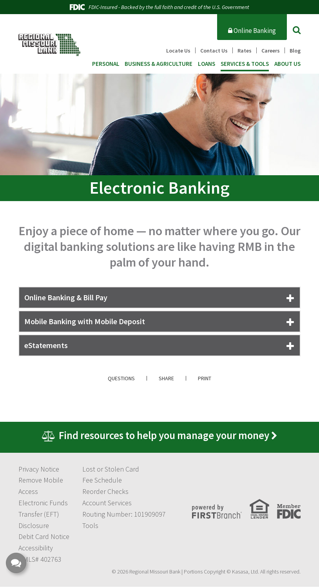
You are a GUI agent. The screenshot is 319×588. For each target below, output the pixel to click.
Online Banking (252, 30)
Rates (244, 50)
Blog (295, 50)
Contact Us (214, 50)
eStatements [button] (46, 345)
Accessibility (35, 549)
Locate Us (178, 50)
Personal (106, 64)
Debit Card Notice (43, 538)
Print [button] (204, 378)
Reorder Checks (105, 492)
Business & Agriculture (158, 64)
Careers (270, 50)
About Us (287, 64)
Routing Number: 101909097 (124, 515)
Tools (90, 526)
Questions (121, 378)
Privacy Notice (38, 470)
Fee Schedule (102, 481)
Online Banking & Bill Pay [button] (65, 297)
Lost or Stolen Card (110, 470)
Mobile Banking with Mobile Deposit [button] (84, 321)
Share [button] (166, 378)
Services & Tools (245, 64)
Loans (206, 64)
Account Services (107, 504)
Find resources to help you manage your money (164, 436)
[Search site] (297, 29)
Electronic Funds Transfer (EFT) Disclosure (43, 516)
